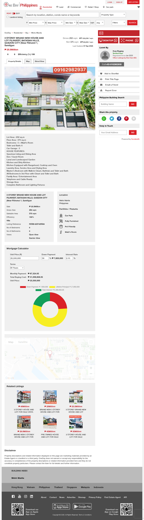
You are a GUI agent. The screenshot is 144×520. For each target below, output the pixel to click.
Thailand (58, 487)
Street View (39, 61)
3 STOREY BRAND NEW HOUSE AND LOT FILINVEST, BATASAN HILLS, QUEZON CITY (76, 413)
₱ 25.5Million (76, 406)
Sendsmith (135, 139)
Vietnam (31, 487)
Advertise (71, 497)
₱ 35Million (75, 431)
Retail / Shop (92, 7)
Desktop (108, 40)
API (125, 497)
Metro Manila (18, 478)
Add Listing (133, 2)
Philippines (44, 487)
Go (132, 104)
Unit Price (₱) (16, 254)
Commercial (74, 7)
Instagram (25, 496)
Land (59, 7)
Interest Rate (72, 254)
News (61, 497)
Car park (108, 7)
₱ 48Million (23, 406)
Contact (53, 497)
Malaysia (85, 487)
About (43, 497)
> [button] (89, 98)
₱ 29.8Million (24, 431)
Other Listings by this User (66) (124, 58)
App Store (61, 504)
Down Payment (48, 254)
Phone (129, 40)
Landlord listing (16, 17)
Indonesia (98, 487)
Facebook (13, 496)
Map (28, 61)
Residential (46, 7)
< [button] (10, 98)
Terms (12, 264)
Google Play (81, 504)
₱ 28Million (49, 406)
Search (132, 22)
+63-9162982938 (114, 64)
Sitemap (82, 497)
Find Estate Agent (112, 497)
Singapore (72, 487)
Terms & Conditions (85, 515)
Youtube (19, 496)
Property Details (14, 61)
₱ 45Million (49, 431)
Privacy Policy (95, 497)
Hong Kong (17, 487)
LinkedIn (31, 496)
